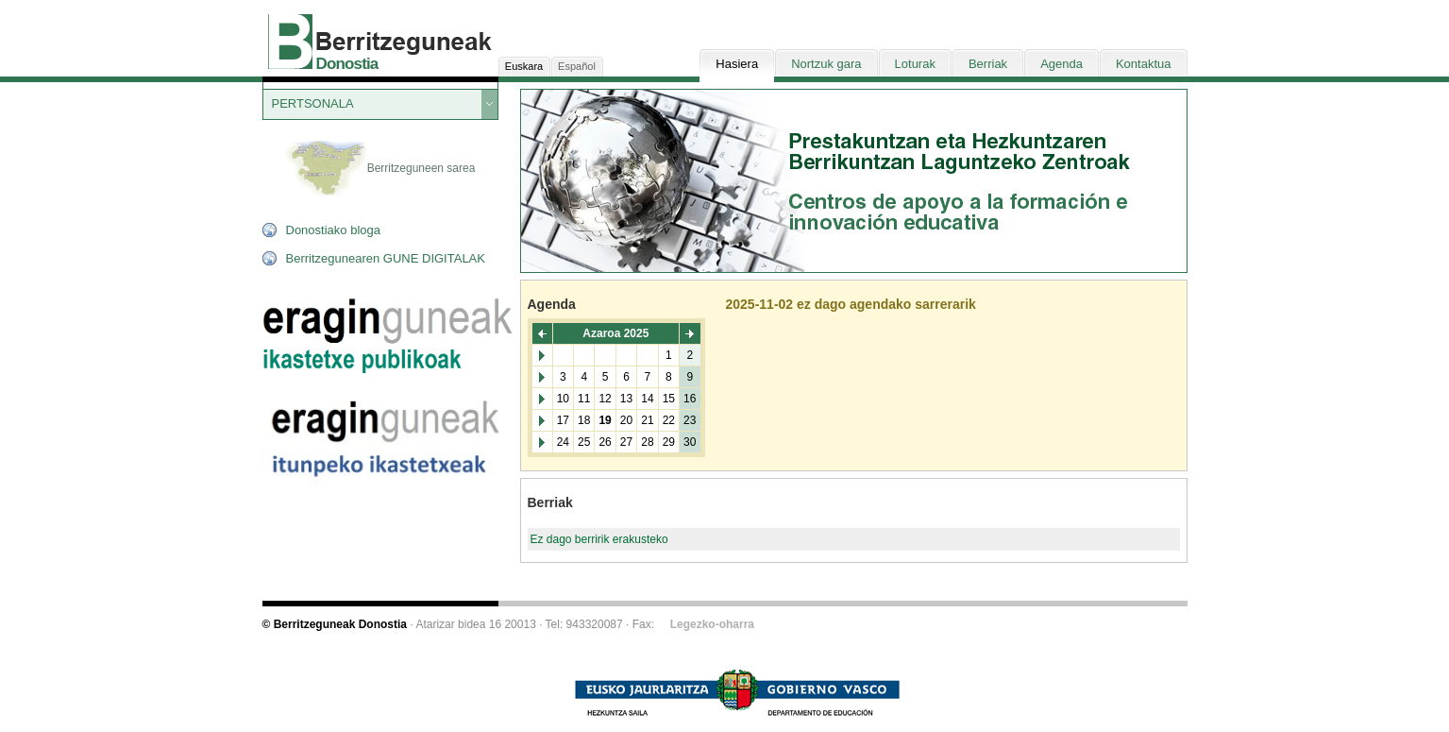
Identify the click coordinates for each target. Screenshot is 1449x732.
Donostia (347, 64)
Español (577, 66)
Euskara (524, 66)
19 (604, 420)
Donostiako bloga (333, 230)
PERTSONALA (313, 103)
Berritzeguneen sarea (380, 169)
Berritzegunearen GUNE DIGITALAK (385, 258)
